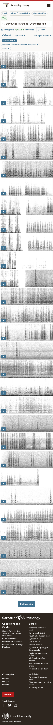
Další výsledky (26, 604)
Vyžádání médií (35, 639)
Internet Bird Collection (12, 642)
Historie (5, 679)
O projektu (8, 674)
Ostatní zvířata (39, 13)
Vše (4, 18)
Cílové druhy (34, 642)
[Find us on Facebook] (4, 705)
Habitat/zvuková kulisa (20, 13)
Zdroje (33, 624)
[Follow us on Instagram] (15, 705)
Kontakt (5, 684)
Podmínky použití (36, 688)
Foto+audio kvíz (35, 645)
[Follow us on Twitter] (9, 705)
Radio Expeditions (9, 639)
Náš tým (5, 682)
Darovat (7, 694)
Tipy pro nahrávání (37, 633)
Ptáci (4, 13)
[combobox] (26, 24)
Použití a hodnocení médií (39, 636)
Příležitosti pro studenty (38, 669)
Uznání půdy (34, 674)
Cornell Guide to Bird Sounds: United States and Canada (11, 633)
